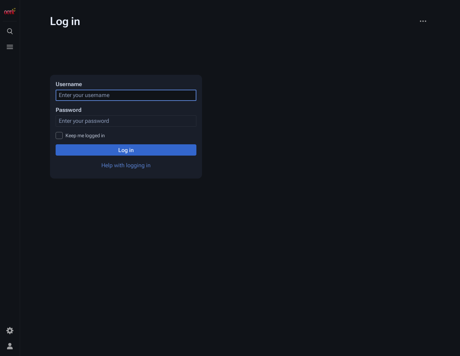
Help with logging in (126, 165)
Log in (126, 150)
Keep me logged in (85, 135)
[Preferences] (10, 331)
